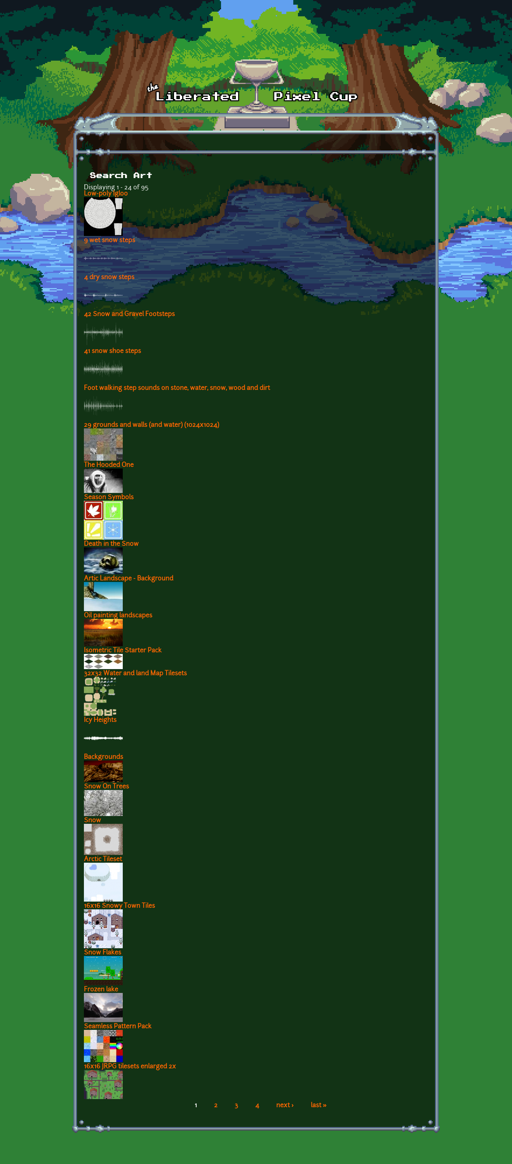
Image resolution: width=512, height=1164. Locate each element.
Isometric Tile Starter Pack (123, 651)
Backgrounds (103, 757)
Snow (92, 821)
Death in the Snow (111, 544)
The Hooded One (109, 465)
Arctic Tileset (103, 859)
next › (285, 1106)
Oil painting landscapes (118, 616)
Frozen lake (101, 990)
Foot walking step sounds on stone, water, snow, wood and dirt (177, 388)
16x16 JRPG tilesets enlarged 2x (130, 1067)
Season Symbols (109, 498)
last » (319, 1106)
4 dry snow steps (109, 277)
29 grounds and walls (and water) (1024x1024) (151, 425)
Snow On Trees (106, 787)
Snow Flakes (102, 953)
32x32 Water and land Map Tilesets (135, 674)
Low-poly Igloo (106, 194)
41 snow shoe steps (112, 351)
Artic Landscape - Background (128, 579)
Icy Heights (100, 720)
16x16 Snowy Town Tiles (119, 906)
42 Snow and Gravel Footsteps (129, 314)
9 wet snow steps (109, 241)
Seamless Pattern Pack (118, 1027)
